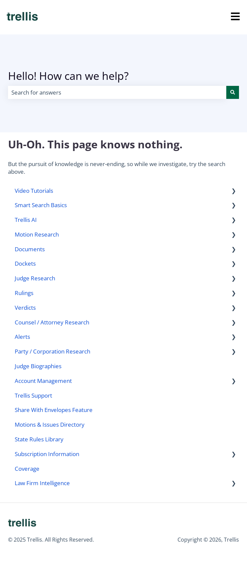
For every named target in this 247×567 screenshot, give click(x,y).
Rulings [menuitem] (24, 293)
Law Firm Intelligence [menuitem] (42, 483)
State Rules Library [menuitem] (39, 439)
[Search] (232, 92)
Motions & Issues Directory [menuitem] (50, 424)
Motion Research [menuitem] (37, 234)
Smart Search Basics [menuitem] (41, 205)
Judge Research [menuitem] (35, 278)
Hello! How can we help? (68, 75)
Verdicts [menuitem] (25, 307)
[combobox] (117, 92)
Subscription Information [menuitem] (47, 454)
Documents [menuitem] (30, 249)
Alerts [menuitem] (22, 336)
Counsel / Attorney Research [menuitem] (52, 322)
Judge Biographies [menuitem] (38, 366)
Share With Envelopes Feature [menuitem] (54, 410)
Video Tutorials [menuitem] (34, 190)
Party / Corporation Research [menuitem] (52, 351)
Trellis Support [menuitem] (33, 395)
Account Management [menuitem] (43, 381)
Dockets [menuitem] (25, 263)
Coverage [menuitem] (27, 468)
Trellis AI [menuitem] (26, 220)
